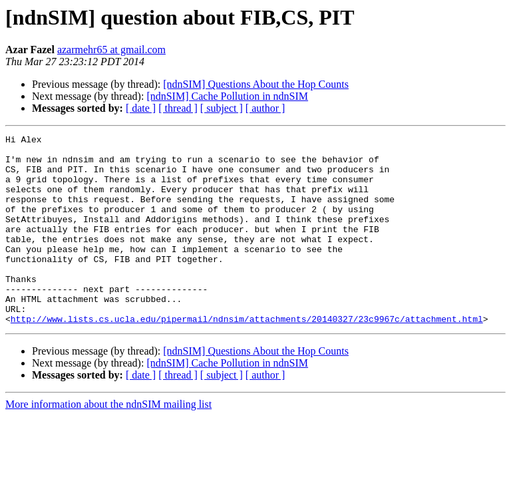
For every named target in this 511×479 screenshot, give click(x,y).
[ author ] (265, 108)
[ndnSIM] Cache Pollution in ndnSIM (227, 96)
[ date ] (141, 108)
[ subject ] (221, 108)
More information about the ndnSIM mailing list (108, 442)
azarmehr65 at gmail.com (111, 49)
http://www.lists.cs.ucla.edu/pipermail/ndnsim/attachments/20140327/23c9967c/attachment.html (247, 357)
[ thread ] (178, 108)
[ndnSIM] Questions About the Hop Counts (256, 84)
